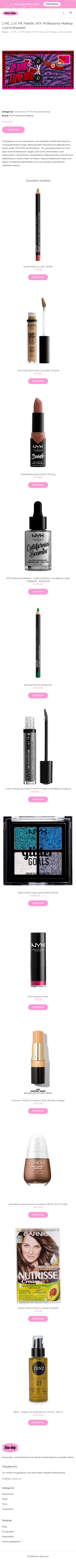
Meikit (4, 1499)
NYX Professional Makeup (38, 111)
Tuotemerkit (19, 111)
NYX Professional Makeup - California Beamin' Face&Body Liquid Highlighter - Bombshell (38, 579)
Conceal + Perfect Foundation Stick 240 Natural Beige (38, 1100)
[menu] (71, 13)
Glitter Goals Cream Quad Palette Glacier (38, 892)
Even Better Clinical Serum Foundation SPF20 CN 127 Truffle (38, 1204)
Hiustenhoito (8, 1494)
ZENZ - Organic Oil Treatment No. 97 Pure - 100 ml (38, 1412)
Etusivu (5, 32)
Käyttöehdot (8, 1536)
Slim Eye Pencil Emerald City (38, 685)
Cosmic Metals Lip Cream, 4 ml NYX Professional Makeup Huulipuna (38, 788)
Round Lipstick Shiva (38, 996)
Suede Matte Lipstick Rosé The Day (38, 474)
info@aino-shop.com (12, 1478)
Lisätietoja (13, 129)
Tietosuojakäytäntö (11, 1541)
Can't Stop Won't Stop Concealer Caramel (38, 370)
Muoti (4, 1504)
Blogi (4, 1526)
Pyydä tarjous (52, 4)
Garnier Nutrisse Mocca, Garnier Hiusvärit (38, 1308)
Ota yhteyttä (8, 1531)
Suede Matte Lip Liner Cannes (38, 266)
